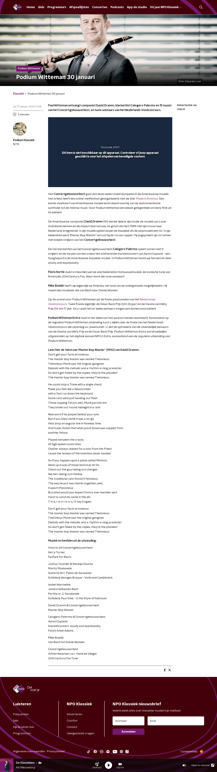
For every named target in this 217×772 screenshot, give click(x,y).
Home (31, 7)
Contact (72, 727)
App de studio (137, 7)
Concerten (99, 7)
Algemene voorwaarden (29, 751)
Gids (41, 7)
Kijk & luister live (23, 727)
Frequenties (21, 714)
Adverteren (74, 714)
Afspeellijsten (79, 7)
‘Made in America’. (147, 198)
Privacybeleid (56, 751)
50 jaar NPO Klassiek (165, 7)
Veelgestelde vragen (80, 733)
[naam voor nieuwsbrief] (128, 720)
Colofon (72, 720)
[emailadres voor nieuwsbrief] (176, 720)
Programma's (56, 7)
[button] (97, 765)
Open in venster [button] (202, 765)
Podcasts (117, 7)
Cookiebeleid (189, 751)
